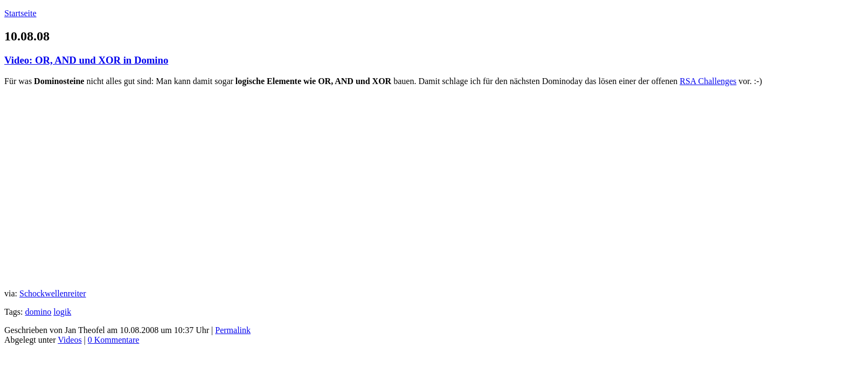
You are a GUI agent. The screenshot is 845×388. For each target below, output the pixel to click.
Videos (69, 339)
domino (38, 311)
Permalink (233, 330)
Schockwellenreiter (52, 293)
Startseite (20, 13)
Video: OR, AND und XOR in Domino (86, 60)
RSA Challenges (708, 81)
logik (62, 311)
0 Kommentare (114, 339)
